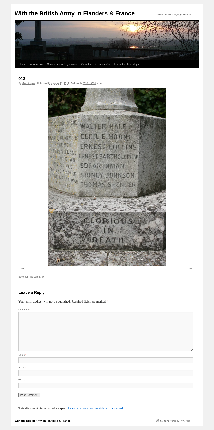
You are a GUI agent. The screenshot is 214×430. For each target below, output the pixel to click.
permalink (39, 276)
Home (22, 64)
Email (22, 367)
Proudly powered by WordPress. (175, 420)
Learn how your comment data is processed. (96, 408)
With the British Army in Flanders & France (75, 13)
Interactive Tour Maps (126, 64)
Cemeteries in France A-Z (95, 64)
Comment (24, 309)
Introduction (36, 64)
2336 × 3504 (89, 83)
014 (191, 268)
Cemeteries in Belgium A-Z (62, 64)
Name (22, 355)
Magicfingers (28, 83)
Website (22, 380)
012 (23, 268)
